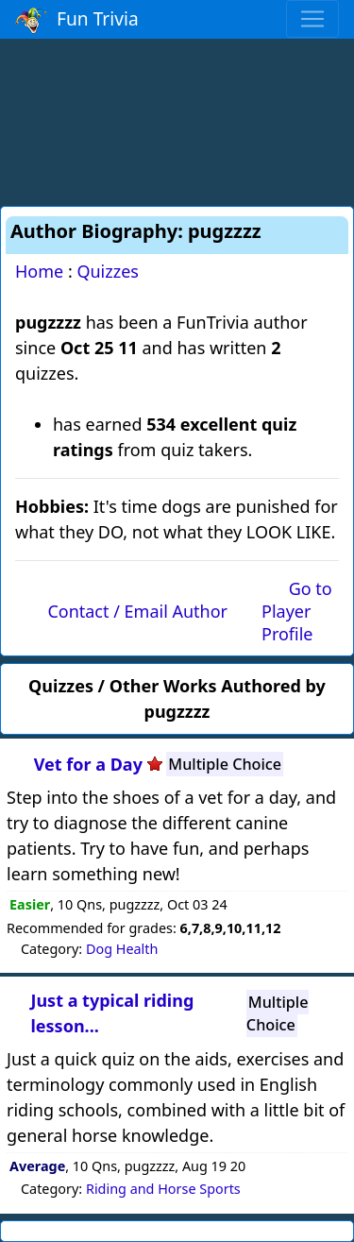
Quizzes (107, 271)
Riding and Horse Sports (163, 1189)
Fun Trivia (77, 20)
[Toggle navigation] (312, 19)
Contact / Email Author (137, 611)
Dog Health (122, 949)
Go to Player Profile (296, 611)
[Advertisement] (177, 119)
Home (39, 271)
